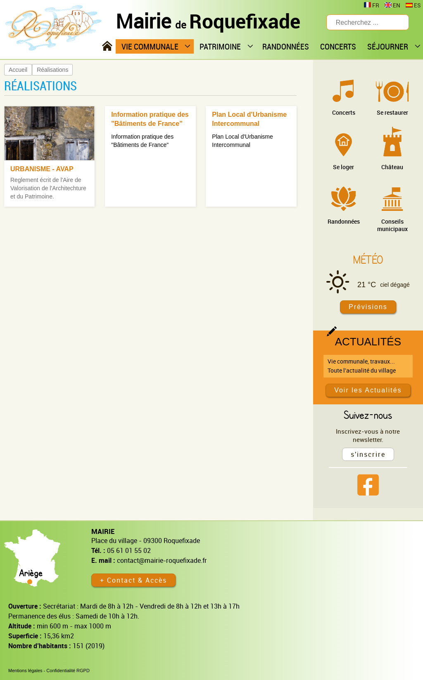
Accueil (18, 69)
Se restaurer (392, 112)
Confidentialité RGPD (68, 670)
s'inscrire (368, 454)
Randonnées (344, 221)
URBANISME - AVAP (42, 168)
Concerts (343, 112)
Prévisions (368, 306)
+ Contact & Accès (133, 580)
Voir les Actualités (368, 390)
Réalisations (52, 69)
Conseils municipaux (392, 225)
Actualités (368, 341)
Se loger (343, 167)
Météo (368, 260)
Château (392, 167)
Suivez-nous (368, 415)
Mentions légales (25, 670)
